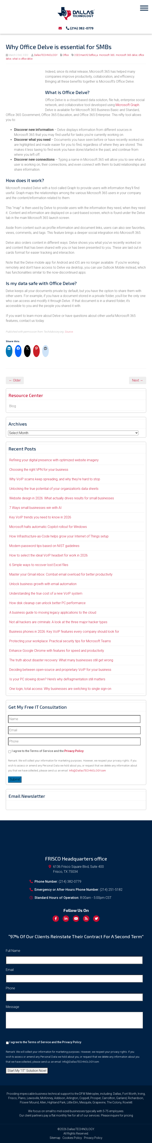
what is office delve (22, 58)
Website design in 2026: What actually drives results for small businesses (61, 498)
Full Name (13, 951)
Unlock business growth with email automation (43, 584)
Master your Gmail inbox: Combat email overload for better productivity (61, 574)
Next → (137, 380)
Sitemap (55, 1137)
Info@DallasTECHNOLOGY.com (87, 770)
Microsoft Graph (127, 105)
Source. (69, 331)
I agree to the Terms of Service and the (48, 751)
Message (12, 1007)
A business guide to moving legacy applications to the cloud (52, 612)
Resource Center (25, 395)
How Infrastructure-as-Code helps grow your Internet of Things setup (59, 536)
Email (10, 970)
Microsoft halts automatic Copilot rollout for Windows (48, 527)
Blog (12, 406)
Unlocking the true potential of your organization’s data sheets (53, 489)
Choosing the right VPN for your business (38, 470)
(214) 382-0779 (79, 28)
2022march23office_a (86, 55)
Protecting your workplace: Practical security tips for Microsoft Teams (60, 641)
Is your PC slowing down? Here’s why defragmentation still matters (57, 679)
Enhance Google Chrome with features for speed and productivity (56, 651)
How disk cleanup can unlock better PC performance (47, 603)
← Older (15, 380)
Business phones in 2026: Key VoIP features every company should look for (64, 632)
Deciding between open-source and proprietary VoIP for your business (60, 670)
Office (66, 55)
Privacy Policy (74, 751)
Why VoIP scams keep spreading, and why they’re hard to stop (54, 479)
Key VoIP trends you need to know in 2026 (40, 517)
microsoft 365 (107, 55)
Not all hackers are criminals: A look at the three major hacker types (58, 622)
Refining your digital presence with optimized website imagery (54, 460)
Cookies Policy (72, 1137)
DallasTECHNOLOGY (45, 55)
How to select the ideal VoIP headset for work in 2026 (48, 555)
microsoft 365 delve (126, 55)
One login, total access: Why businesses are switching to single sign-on (60, 689)
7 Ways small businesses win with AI (35, 508)
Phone (10, 988)
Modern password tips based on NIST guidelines (44, 546)
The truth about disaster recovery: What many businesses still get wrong (61, 660)
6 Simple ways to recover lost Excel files (38, 565)
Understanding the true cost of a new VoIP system (45, 593)
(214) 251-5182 (111, 890)
